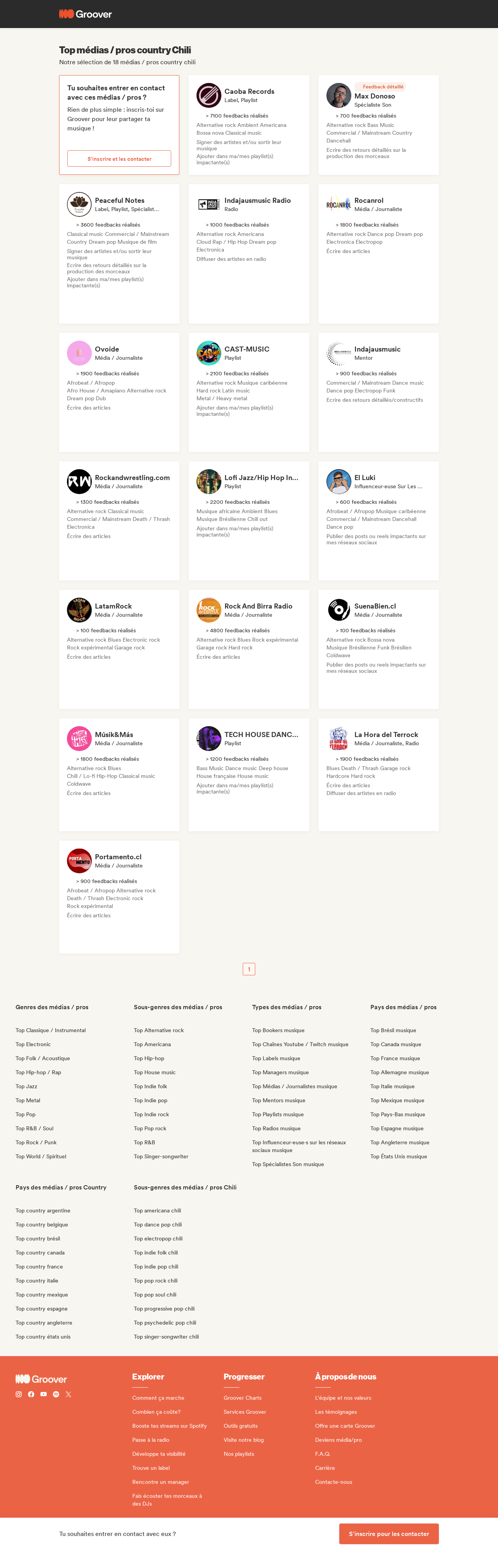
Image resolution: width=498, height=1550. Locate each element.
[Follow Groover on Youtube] (43, 1395)
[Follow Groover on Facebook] (31, 1395)
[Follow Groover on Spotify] (56, 1395)
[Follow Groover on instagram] (19, 1395)
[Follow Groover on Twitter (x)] (68, 1395)
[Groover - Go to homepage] (74, 1379)
